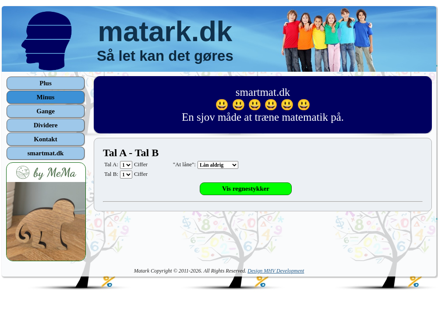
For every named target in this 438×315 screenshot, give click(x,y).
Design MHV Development (275, 271)
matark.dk (165, 31)
